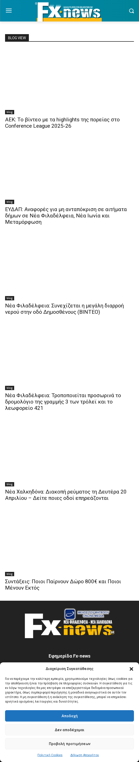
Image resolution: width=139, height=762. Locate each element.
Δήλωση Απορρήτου (84, 755)
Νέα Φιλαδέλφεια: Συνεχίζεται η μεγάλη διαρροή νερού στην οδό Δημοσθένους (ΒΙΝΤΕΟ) (64, 309)
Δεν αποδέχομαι (69, 730)
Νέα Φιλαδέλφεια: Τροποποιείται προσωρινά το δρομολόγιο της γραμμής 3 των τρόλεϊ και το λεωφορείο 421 (63, 401)
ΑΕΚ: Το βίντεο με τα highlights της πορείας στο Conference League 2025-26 (62, 123)
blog (10, 112)
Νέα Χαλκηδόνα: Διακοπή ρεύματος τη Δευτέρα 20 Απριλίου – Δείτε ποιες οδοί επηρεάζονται (66, 495)
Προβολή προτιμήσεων (69, 744)
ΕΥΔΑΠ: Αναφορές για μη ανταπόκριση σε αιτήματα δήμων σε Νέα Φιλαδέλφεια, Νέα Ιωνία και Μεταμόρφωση (66, 215)
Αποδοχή (70, 716)
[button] (131, 668)
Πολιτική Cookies (50, 755)
